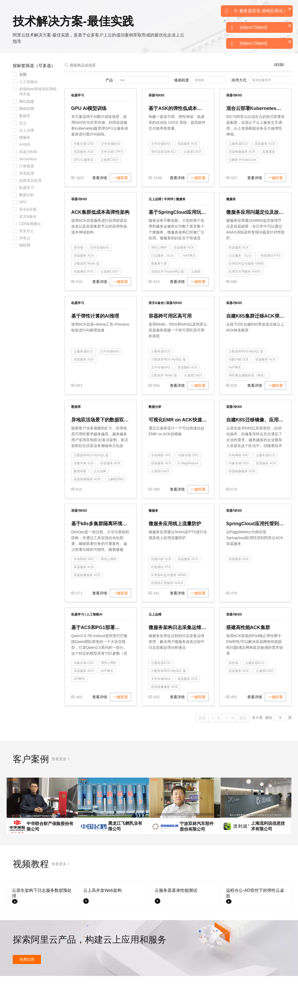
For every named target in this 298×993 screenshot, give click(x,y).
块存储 (78, 264)
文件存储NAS (110, 161)
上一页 (215, 735)
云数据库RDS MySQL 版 (168, 376)
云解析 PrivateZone (242, 177)
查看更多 (59, 776)
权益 (102, 8)
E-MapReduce (188, 480)
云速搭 (195, 288)
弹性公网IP (159, 264)
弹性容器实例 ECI (163, 169)
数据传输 (80, 488)
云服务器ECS (238, 161)
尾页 (243, 735)
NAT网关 (189, 272)
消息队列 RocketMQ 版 (167, 288)
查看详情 (99, 195)
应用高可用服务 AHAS (245, 288)
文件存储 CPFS (112, 169)
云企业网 (99, 488)
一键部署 (120, 195)
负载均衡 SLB (238, 376)
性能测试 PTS (84, 288)
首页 (202, 735)
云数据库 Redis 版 (86, 280)
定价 (115, 8)
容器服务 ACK (84, 169)
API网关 (79, 696)
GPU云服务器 (83, 177)
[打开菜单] (8, 8)
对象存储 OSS (84, 161)
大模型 (54, 8)
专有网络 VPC (161, 472)
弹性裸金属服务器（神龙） (248, 392)
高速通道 (268, 169)
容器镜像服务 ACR (242, 169)
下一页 (229, 735)
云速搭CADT (109, 177)
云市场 (129, 8)
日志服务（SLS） (163, 272)
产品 (69, 8)
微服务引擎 (159, 280)
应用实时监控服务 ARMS (246, 280)
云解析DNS (115, 496)
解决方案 (85, 8)
